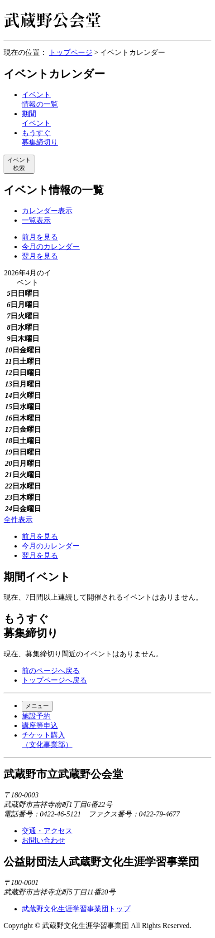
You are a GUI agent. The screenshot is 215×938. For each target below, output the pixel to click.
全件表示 (18, 519)
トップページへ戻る (54, 680)
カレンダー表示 (47, 211)
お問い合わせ (43, 840)
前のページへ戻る (51, 670)
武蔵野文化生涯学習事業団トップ (76, 909)
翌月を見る (40, 256)
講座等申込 (40, 725)
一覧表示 (36, 220)
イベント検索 (19, 163)
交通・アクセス (47, 831)
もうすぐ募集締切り (31, 626)
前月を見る (40, 237)
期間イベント (37, 577)
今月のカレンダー (51, 246)
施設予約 (36, 716)
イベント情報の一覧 (54, 190)
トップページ (70, 52)
